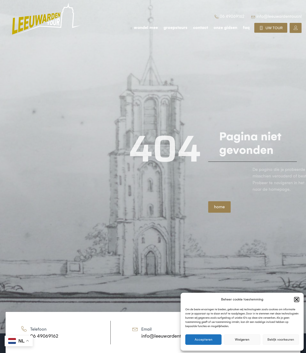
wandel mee (146, 27)
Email (146, 329)
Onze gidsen (225, 27)
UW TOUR (274, 28)
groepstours (175, 27)
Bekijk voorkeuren (280, 340)
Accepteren (203, 340)
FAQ (246, 27)
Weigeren (242, 340)
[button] (296, 299)
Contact (200, 27)
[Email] (135, 329)
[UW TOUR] (261, 28)
